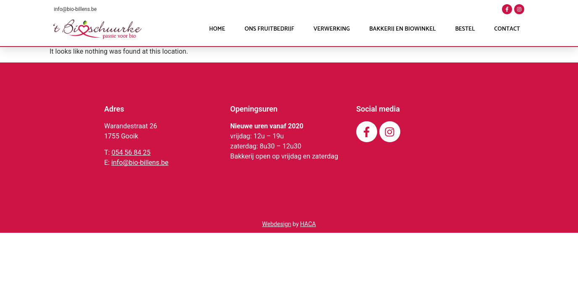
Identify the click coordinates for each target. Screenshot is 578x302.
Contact (507, 29)
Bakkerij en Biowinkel (402, 29)
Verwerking (331, 29)
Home (217, 29)
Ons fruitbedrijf (269, 29)
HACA (307, 224)
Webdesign (276, 224)
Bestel (465, 29)
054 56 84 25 (130, 152)
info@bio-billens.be (75, 9)
